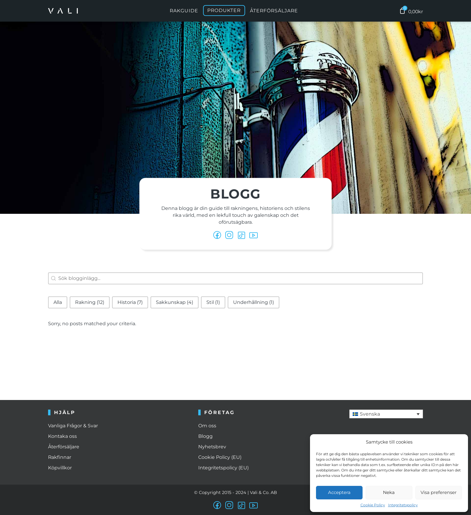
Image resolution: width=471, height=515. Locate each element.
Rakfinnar (59, 457)
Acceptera (339, 492)
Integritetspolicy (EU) (223, 468)
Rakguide (184, 11)
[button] (57, 302)
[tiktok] (241, 235)
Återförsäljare (274, 11)
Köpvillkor (60, 468)
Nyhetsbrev (212, 447)
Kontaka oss (62, 436)
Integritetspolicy (403, 505)
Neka (389, 492)
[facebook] (217, 235)
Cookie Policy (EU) (220, 457)
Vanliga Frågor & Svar (73, 426)
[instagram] (229, 505)
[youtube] (253, 235)
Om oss (207, 426)
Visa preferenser (439, 492)
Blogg (205, 436)
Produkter (224, 11)
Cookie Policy (372, 505)
